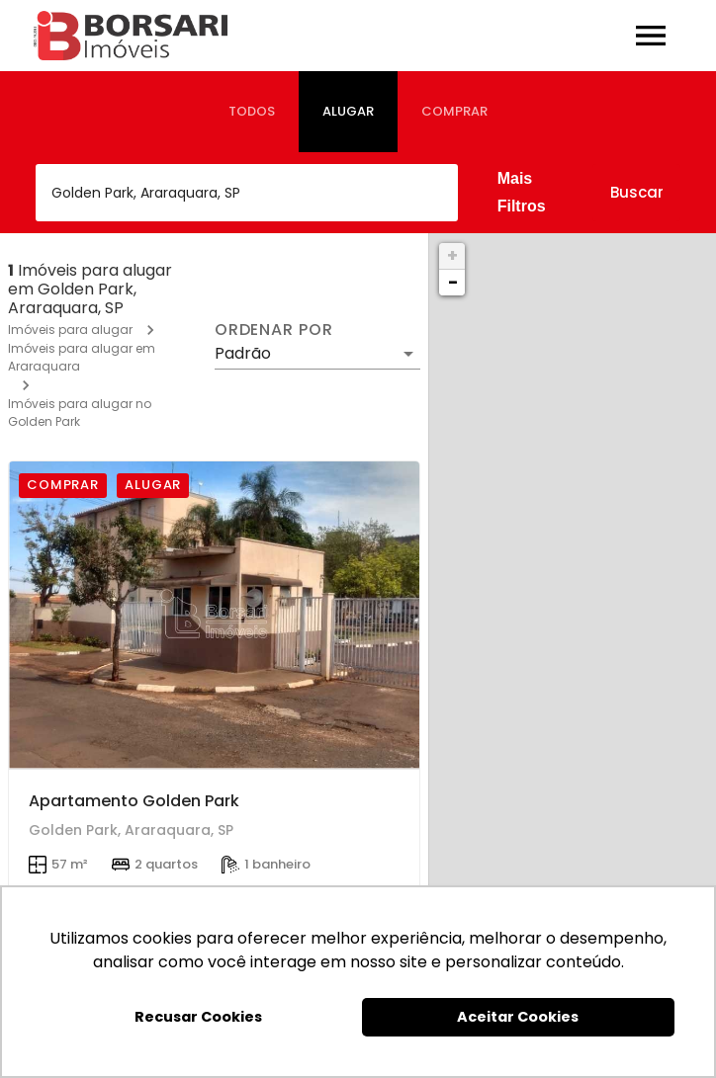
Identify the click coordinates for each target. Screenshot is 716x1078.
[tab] (252, 111)
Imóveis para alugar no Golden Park (79, 412)
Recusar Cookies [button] (198, 1017)
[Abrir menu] (650, 35)
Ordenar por (274, 330)
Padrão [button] (243, 353)
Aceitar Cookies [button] (518, 1017)
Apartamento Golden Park (134, 800)
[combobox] (247, 192)
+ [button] (452, 255)
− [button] (453, 282)
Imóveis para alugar (70, 329)
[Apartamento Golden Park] (214, 615)
